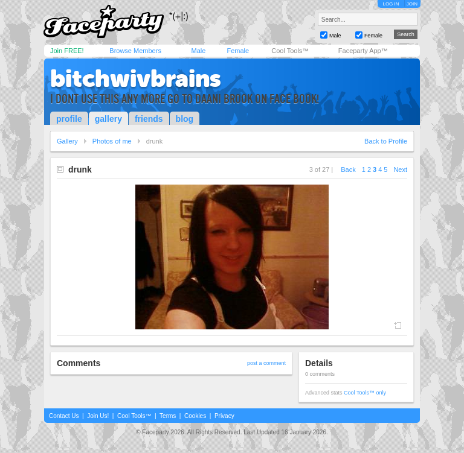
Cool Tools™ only (365, 393)
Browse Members (135, 50)
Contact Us (64, 416)
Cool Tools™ (290, 50)
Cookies (195, 416)
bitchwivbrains (135, 78)
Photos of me (112, 141)
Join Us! (98, 416)
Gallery (67, 141)
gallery (108, 119)
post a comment (266, 363)
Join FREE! (67, 50)
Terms (168, 416)
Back (348, 169)
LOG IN (390, 4)
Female (238, 50)
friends (149, 119)
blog (185, 119)
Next (400, 169)
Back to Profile (385, 141)
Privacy (224, 416)
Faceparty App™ (363, 50)
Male (198, 50)
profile (69, 119)
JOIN (412, 4)
